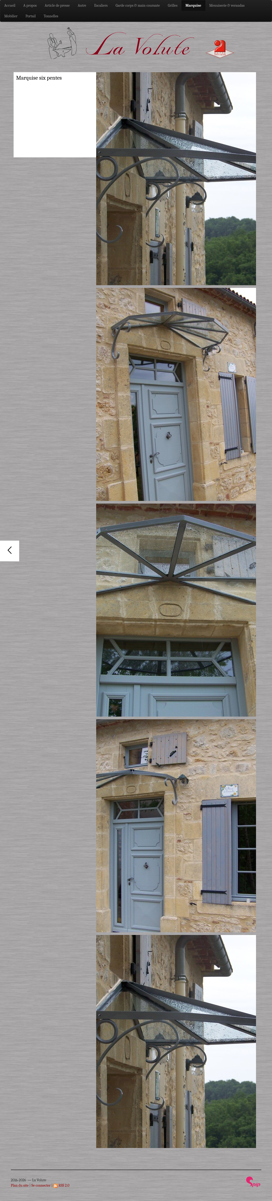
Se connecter (41, 1185)
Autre (82, 5)
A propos (30, 5)
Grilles (172, 5)
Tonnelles (51, 16)
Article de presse (57, 5)
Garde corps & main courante (138, 5)
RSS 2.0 (61, 1185)
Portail (31, 16)
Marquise (193, 5)
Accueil (9, 5)
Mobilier (11, 16)
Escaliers (101, 5)
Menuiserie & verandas (227, 5)
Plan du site (20, 1185)
